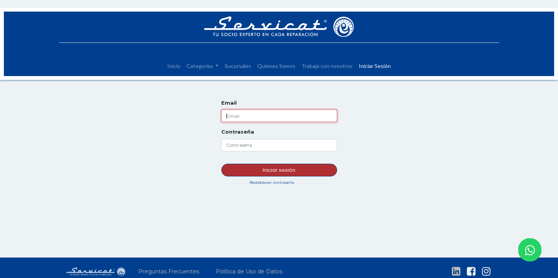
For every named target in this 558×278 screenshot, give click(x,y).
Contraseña (237, 132)
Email (229, 103)
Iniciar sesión (279, 170)
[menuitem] (173, 66)
